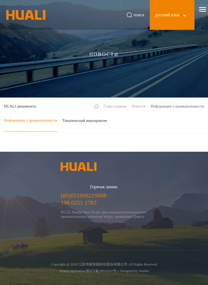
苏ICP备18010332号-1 (102, 271)
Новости (139, 106)
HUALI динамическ (20, 106)
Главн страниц (115, 106)
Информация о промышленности (30, 120)
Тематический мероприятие (84, 121)
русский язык (167, 14)
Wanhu (144, 271)
